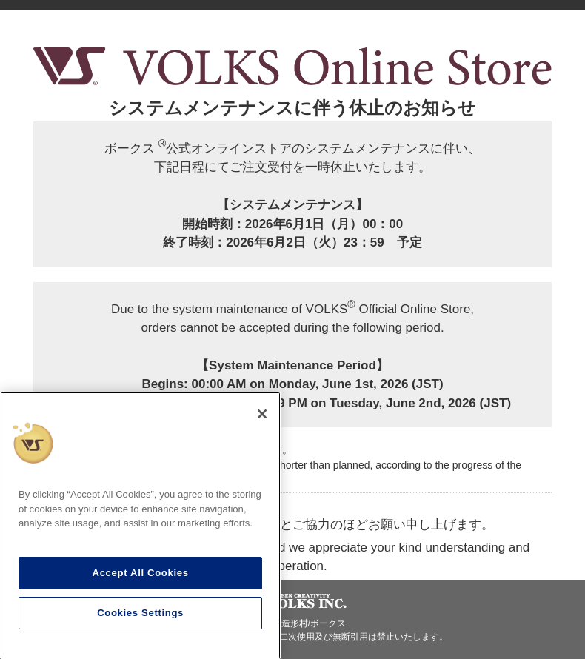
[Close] (262, 414)
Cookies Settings (140, 612)
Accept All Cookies (141, 572)
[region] (140, 525)
